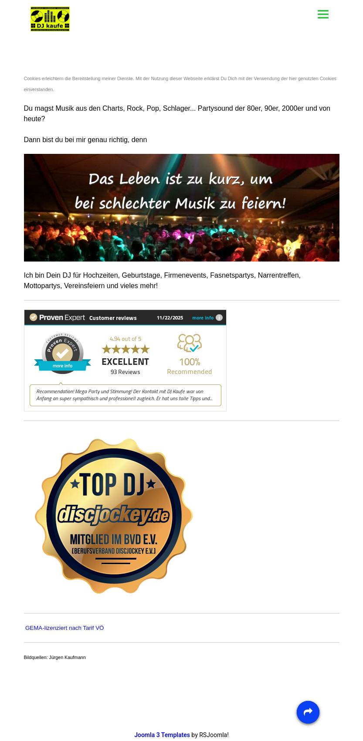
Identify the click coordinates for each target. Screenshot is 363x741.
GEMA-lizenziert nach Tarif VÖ (64, 628)
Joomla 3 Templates (162, 734)
